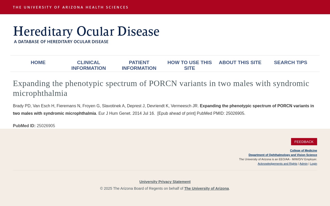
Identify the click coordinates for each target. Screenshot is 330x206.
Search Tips (290, 62)
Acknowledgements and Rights (278, 163)
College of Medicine (303, 150)
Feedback (304, 142)
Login (313, 163)
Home (38, 62)
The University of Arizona (206, 188)
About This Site (240, 62)
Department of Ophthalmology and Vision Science (283, 154)
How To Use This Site (189, 65)
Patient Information (139, 65)
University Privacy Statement (165, 182)
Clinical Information (88, 65)
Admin (304, 163)
